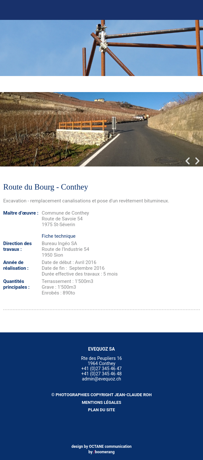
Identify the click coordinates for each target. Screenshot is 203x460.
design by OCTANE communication (102, 446)
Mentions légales (101, 402)
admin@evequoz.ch (101, 378)
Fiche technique (58, 236)
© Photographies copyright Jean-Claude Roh (101, 394)
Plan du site (101, 409)
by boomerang (102, 452)
